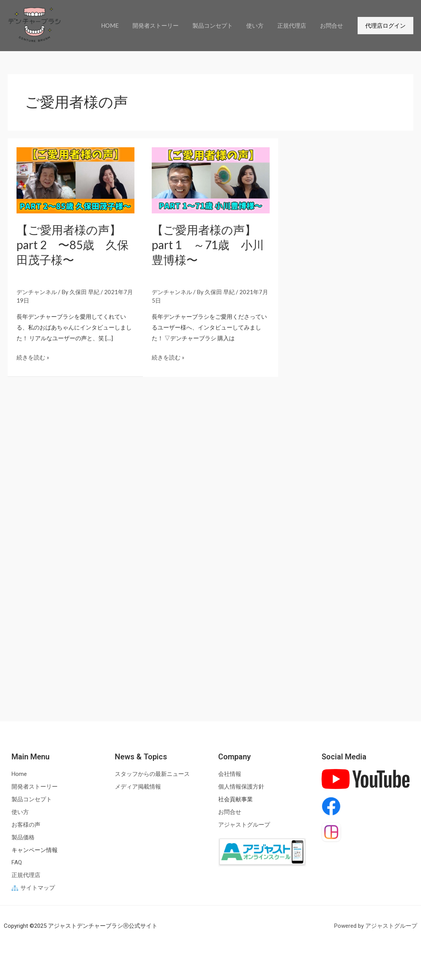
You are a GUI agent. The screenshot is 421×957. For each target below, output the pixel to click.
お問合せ (332, 25)
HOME (122, 25)
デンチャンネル (37, 291)
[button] (385, 25)
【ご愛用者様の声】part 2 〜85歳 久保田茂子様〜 (73, 244)
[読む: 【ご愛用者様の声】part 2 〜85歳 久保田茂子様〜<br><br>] (75, 179)
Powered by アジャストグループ (375, 925)
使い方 (260, 25)
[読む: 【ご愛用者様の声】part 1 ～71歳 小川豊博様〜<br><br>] (211, 179)
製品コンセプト (220, 25)
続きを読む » (33, 356)
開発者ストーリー (166, 25)
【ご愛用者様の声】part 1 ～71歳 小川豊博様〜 (208, 244)
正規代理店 (295, 25)
